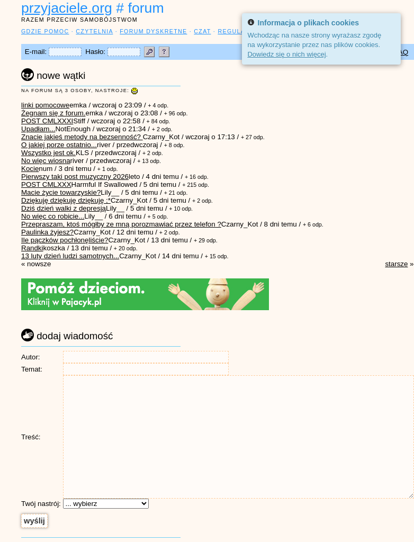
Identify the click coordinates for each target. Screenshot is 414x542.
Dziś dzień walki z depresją (63, 208)
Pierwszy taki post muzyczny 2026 (75, 176)
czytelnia (94, 31)
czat (202, 31)
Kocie (30, 169)
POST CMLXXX (46, 184)
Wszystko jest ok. (48, 153)
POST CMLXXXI (47, 121)
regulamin (237, 31)
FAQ (401, 52)
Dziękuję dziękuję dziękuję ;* (66, 200)
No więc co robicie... (52, 216)
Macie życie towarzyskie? (61, 192)
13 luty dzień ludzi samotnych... (70, 256)
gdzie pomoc (45, 31)
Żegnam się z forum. (53, 113)
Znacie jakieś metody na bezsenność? (82, 137)
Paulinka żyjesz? (47, 232)
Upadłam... (38, 129)
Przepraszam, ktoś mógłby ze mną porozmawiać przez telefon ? (121, 224)
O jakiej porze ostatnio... (59, 145)
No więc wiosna (45, 161)
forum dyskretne (153, 31)
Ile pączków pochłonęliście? (64, 240)
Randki (32, 248)
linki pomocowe (45, 105)
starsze (396, 264)
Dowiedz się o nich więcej (286, 54)
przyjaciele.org (66, 8)
